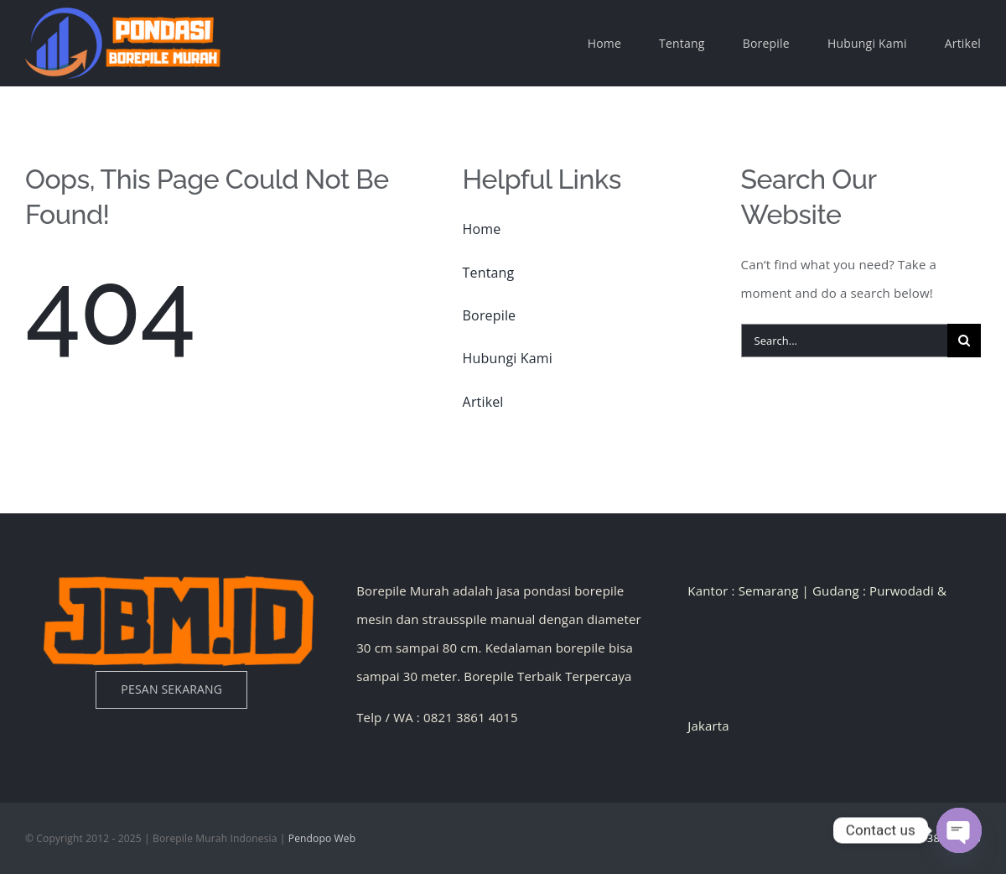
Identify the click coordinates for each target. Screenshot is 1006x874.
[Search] (964, 340)
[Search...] (844, 340)
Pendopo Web (321, 838)
